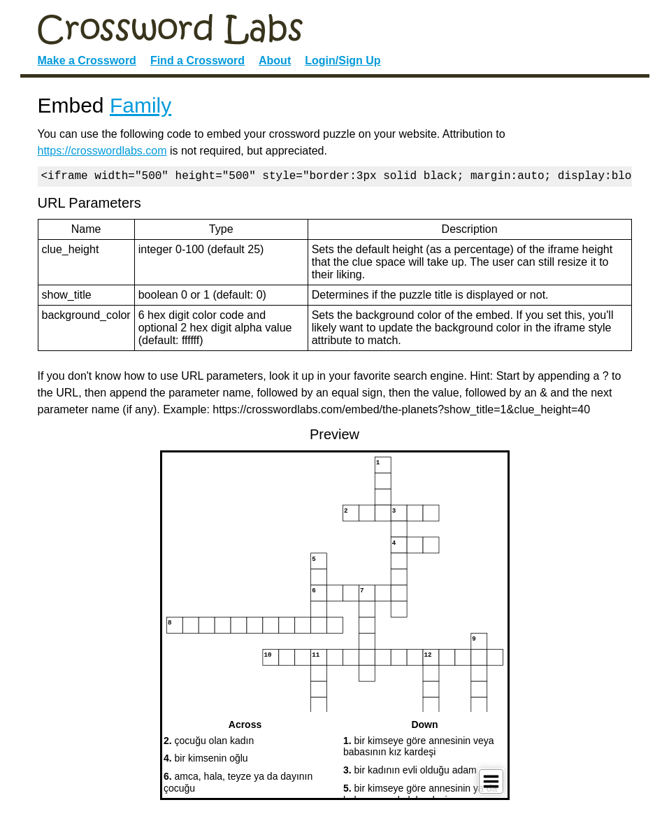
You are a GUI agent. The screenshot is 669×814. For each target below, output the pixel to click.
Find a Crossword (197, 60)
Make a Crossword (87, 60)
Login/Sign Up (342, 60)
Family (140, 105)
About (275, 60)
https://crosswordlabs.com (102, 151)
